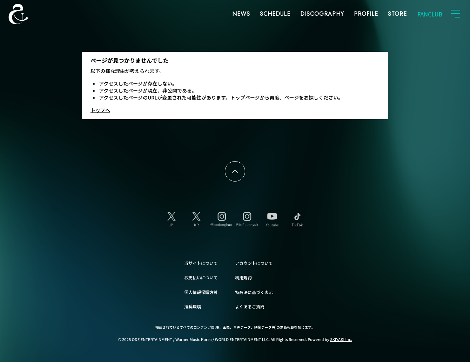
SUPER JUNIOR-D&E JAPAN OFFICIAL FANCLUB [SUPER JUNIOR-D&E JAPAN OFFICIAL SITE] (30, 14)
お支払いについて (201, 277)
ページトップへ (235, 171)
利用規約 (243, 277)
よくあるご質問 (249, 306)
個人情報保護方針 (201, 292)
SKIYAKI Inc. (341, 339)
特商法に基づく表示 (254, 292)
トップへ (100, 110)
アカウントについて (254, 263)
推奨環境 (192, 306)
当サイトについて (201, 263)
